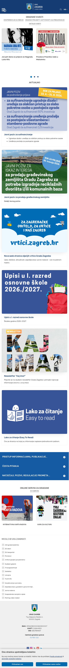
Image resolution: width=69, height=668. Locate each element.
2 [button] (34, 77)
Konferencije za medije (13, 20)
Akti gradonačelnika (12, 545)
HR (65, 9)
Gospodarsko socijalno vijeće (15, 594)
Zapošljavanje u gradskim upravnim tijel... (19, 587)
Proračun (8, 556)
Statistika (8, 571)
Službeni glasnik (10, 564)
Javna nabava (10, 590)
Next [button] (65, 507)
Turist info (8, 579)
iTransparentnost (11, 568)
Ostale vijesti (35, 24)
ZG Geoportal (9, 552)
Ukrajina (8, 575)
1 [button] (31, 77)
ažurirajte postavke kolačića (11, 659)
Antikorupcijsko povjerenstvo (15, 560)
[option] (17, 45)
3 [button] (38, 77)
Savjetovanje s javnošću (13, 583)
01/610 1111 (34, 637)
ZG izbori (8, 549)
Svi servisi (34, 491)
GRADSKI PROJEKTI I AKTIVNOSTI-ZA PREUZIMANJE (44, 20)
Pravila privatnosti (56, 656)
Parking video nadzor (12, 598)
